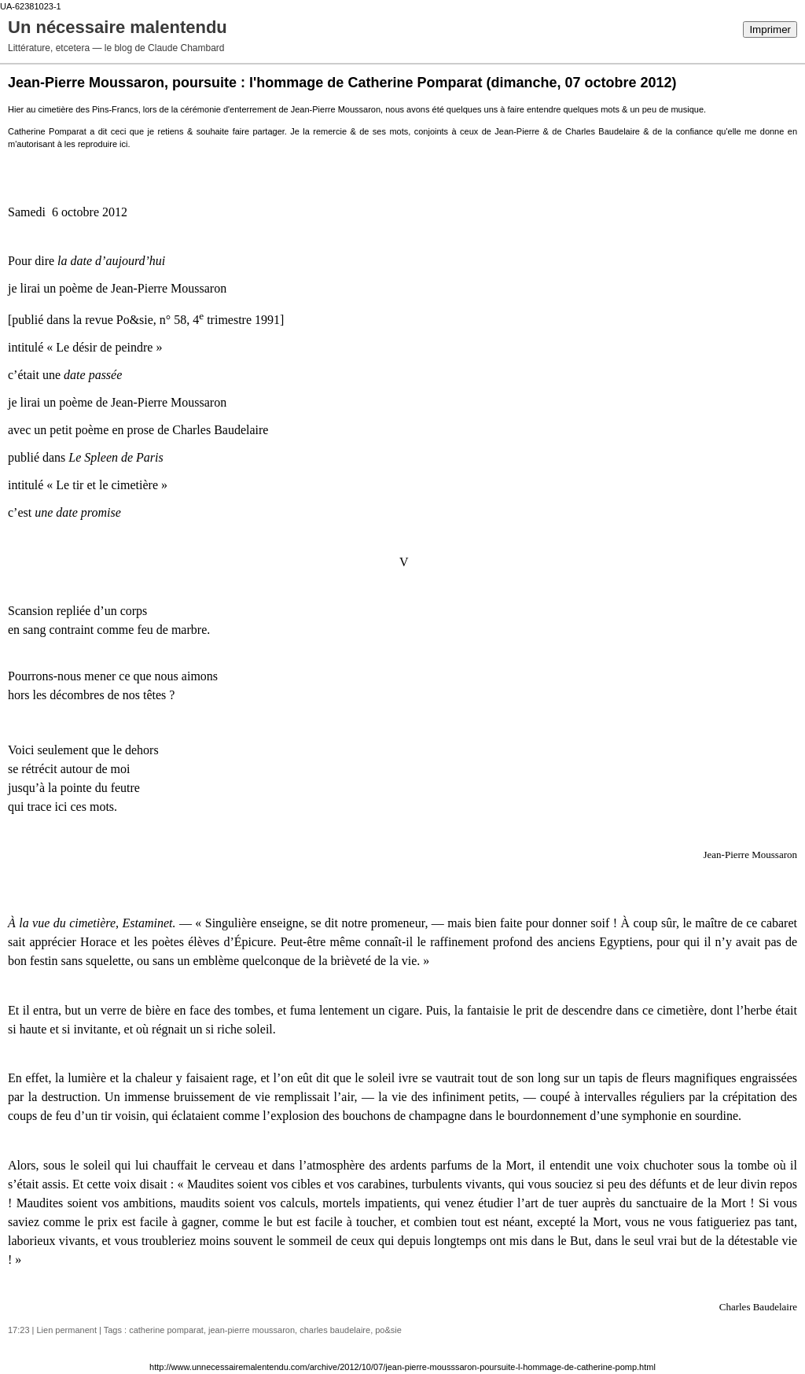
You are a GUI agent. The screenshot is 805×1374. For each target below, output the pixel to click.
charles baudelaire (335, 1330)
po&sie (388, 1330)
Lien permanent (67, 1330)
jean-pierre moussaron (251, 1330)
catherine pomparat (166, 1330)
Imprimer (770, 29)
